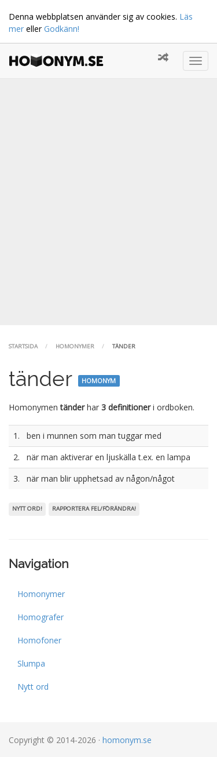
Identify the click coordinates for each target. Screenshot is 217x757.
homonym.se (127, 739)
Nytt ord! (27, 508)
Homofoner (39, 640)
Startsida (23, 346)
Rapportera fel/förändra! (94, 508)
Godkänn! (61, 28)
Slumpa (31, 663)
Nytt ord (33, 686)
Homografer (40, 617)
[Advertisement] (108, 202)
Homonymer (75, 346)
